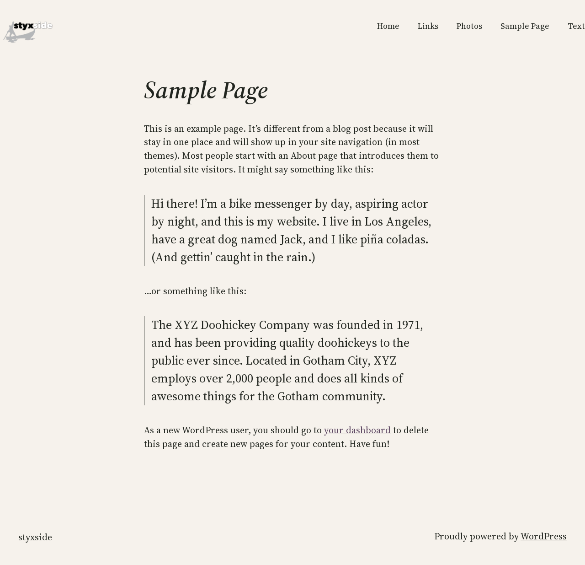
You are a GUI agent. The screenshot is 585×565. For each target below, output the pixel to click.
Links (428, 26)
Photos (469, 26)
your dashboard (357, 430)
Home (388, 26)
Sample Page (524, 26)
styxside (35, 537)
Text (576, 26)
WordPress (544, 536)
